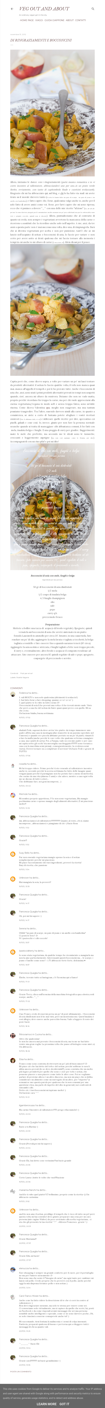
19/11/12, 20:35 (24, 1165)
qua (48, 407)
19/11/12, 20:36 (24, 1182)
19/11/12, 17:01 (24, 982)
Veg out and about (44, 8)
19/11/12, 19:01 (24, 1097)
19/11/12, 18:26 (24, 1051)
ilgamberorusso (27, 1105)
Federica (23, 693)
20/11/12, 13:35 (24, 1365)
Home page (26, 20)
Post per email (26, 673)
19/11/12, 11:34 (24, 869)
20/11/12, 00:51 (25, 1226)
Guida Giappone (53, 20)
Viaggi (38, 20)
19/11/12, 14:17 (24, 903)
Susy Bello (24, 853)
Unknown (24, 877)
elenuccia (24, 1268)
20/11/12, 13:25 (24, 1331)
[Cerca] (93, 8)
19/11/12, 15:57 (24, 942)
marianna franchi (27, 1190)
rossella (23, 764)
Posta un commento (20, 1371)
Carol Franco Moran (29, 1296)
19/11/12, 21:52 (24, 1201)
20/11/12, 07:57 (25, 1243)
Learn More (47, 1404)
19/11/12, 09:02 (25, 786)
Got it (65, 1404)
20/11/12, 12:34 (25, 1288)
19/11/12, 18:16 (24, 1026)
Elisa (21, 1059)
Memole (23, 794)
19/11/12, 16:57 (24, 965)
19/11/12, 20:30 (25, 1114)
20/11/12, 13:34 (25, 1348)
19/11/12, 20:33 (24, 1131)
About (69, 20)
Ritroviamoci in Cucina (30, 1034)
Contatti (79, 20)
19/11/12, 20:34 (25, 1148)
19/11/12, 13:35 (24, 886)
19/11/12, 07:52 (24, 717)
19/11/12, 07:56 (24, 756)
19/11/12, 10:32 (24, 808)
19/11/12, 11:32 (24, 828)
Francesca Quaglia (28, 725)
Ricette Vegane (22, 677)
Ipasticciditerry (26, 950)
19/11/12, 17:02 (24, 1001)
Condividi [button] (14, 673)
